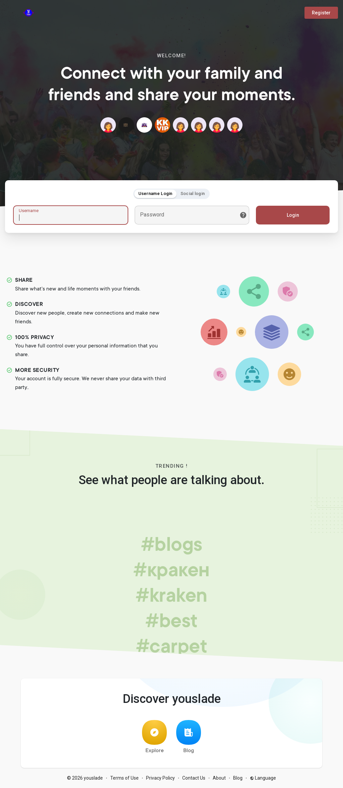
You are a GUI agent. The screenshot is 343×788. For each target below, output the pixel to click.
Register (321, 12)
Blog (188, 737)
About (219, 778)
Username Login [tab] (155, 193)
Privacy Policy (160, 778)
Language (263, 778)
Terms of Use (124, 778)
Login (293, 215)
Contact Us (193, 778)
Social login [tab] (193, 193)
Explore (154, 737)
